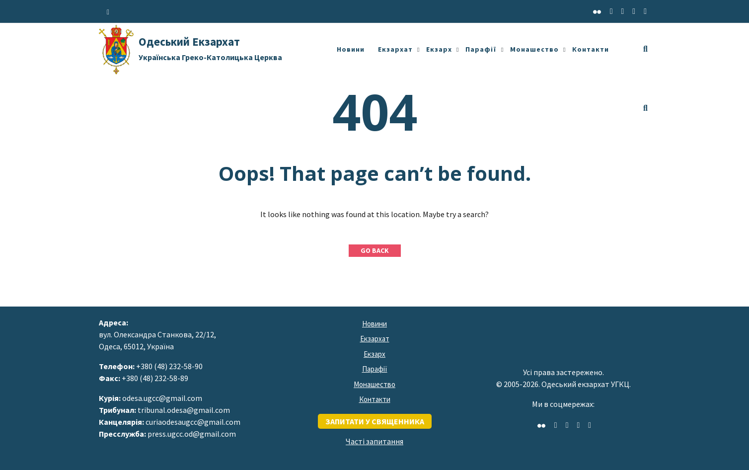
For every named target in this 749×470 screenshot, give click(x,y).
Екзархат (395, 49)
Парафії (481, 49)
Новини (351, 49)
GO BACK (375, 250)
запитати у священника (374, 421)
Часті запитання (374, 441)
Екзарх (439, 49)
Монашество (534, 49)
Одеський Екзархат (210, 48)
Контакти (590, 49)
